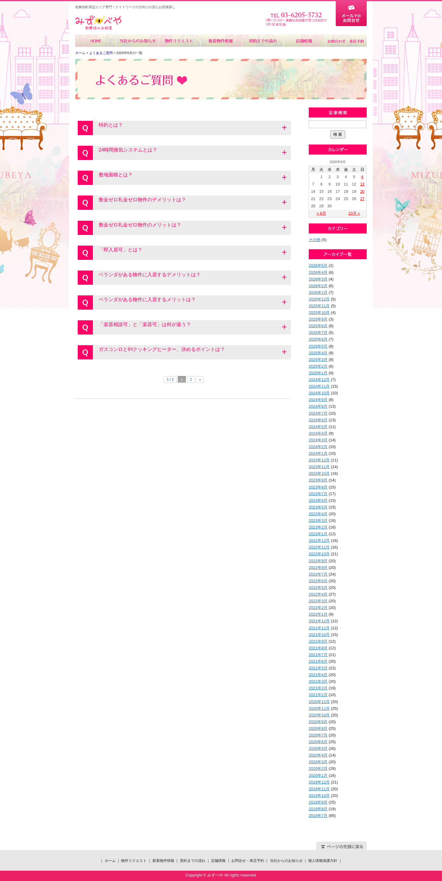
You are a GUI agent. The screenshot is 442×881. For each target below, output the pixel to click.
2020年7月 (318, 735)
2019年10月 (319, 795)
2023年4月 (318, 514)
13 (362, 184)
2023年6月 (318, 500)
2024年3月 (318, 440)
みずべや (98, 23)
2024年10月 (319, 393)
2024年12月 (319, 379)
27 (362, 198)
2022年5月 (318, 587)
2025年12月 (319, 299)
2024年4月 (318, 433)
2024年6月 (318, 420)
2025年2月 (318, 366)
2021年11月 (319, 628)
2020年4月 (318, 755)
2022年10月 (319, 554)
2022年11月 (319, 547)
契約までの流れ (262, 41)
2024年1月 (318, 453)
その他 (315, 239)
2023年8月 (318, 487)
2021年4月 (318, 674)
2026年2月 (318, 286)
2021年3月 (318, 681)
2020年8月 (318, 728)
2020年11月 (319, 708)
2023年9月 (318, 480)
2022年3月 (318, 601)
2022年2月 (318, 607)
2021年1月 (318, 694)
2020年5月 (318, 748)
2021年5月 (318, 668)
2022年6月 (318, 581)
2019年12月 (319, 782)
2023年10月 (319, 473)
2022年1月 (318, 614)
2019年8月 (318, 809)
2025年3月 (318, 359)
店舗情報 (304, 41)
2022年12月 (319, 540)
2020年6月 (318, 742)
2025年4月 (318, 353)
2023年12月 (319, 460)
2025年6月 (318, 339)
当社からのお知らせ (137, 41)
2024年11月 (319, 386)
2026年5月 (318, 265)
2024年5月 (318, 426)
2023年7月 (318, 494)
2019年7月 (318, 815)
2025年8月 (318, 326)
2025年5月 (318, 346)
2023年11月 (319, 466)
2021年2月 (318, 688)
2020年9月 (318, 721)
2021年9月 (318, 641)
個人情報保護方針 (322, 861)
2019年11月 (319, 789)
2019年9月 (318, 802)
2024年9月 (318, 399)
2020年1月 (318, 775)
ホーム (96, 41)
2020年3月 (318, 762)
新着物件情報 (221, 41)
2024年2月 (318, 446)
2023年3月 (318, 520)
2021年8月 (318, 648)
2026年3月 (318, 279)
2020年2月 (318, 768)
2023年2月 (318, 527)
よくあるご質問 (101, 53)
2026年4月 (318, 272)
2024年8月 (318, 406)
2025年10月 (319, 312)
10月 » (354, 213)
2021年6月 (318, 661)
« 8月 (321, 213)
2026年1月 (318, 292)
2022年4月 (318, 594)
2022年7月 (318, 574)
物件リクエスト (179, 41)
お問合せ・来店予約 (346, 41)
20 (362, 191)
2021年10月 (319, 634)
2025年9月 (318, 319)
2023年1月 (318, 534)
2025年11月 (319, 306)
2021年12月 (319, 621)
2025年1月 (318, 373)
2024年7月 (318, 413)
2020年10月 (319, 715)
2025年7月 (318, 332)
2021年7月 (318, 654)
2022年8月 (318, 567)
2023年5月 (318, 507)
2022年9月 (318, 561)
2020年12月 (319, 701)
